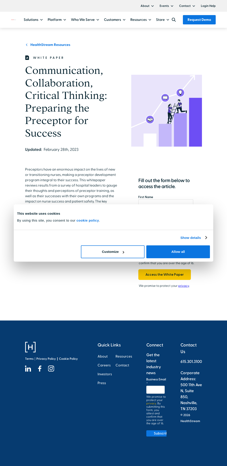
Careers (104, 365)
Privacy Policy (46, 359)
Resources (123, 356)
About (145, 6)
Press (102, 383)
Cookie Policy (68, 359)
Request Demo (199, 20)
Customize (113, 252)
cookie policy (87, 220)
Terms (29, 359)
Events (164, 6)
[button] (147, 6)
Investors (105, 374)
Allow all (178, 252)
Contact (185, 6)
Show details (190, 238)
